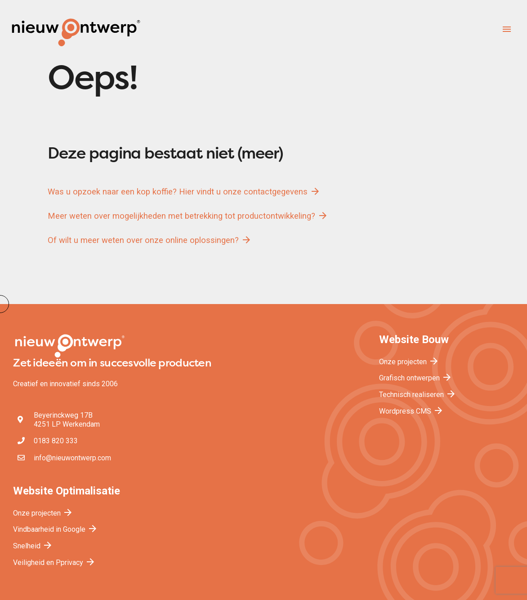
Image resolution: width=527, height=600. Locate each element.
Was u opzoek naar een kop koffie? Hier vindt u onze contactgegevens (184, 191)
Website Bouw (414, 339)
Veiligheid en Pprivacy (54, 562)
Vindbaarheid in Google (55, 529)
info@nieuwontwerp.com (72, 458)
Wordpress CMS (411, 411)
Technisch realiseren (417, 394)
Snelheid (33, 546)
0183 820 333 (56, 441)
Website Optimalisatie (66, 491)
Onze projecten (409, 361)
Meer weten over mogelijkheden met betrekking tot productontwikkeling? (188, 215)
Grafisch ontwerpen (415, 378)
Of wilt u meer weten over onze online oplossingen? (150, 239)
